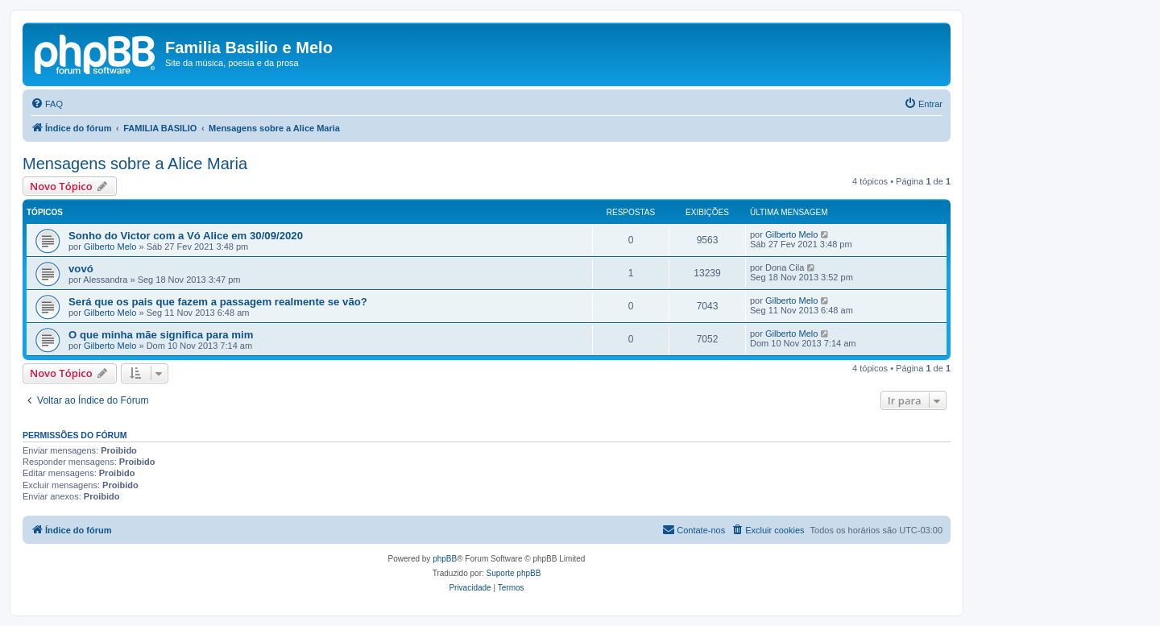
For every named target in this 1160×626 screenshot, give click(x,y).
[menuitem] (47, 104)
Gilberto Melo (110, 246)
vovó (80, 269)
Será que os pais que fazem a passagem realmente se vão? (217, 302)
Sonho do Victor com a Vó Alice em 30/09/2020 (185, 236)
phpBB (445, 558)
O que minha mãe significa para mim (160, 335)
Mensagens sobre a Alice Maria (135, 163)
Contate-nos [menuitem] (693, 529)
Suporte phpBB (514, 573)
